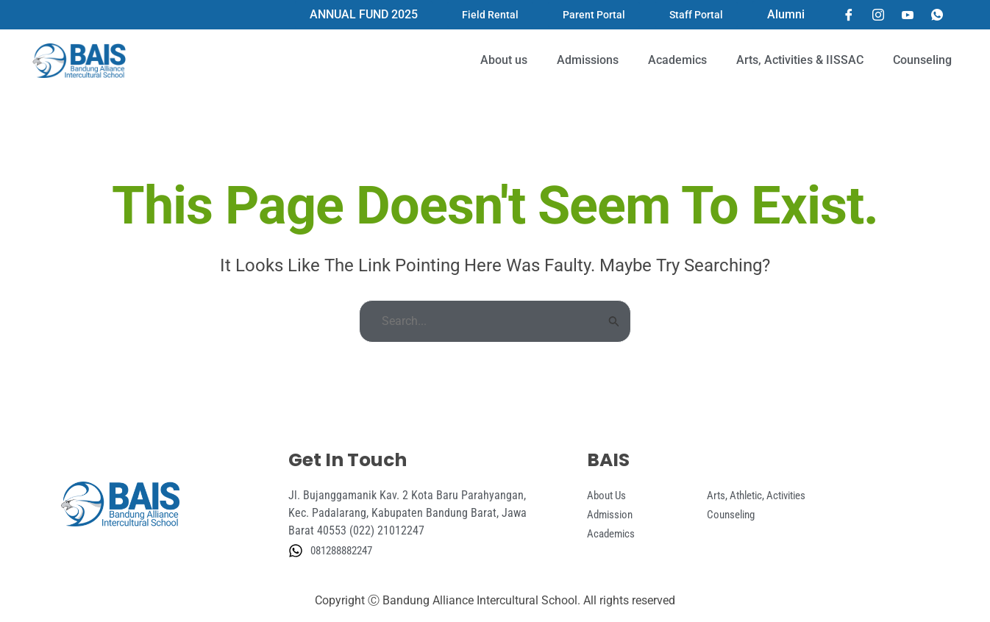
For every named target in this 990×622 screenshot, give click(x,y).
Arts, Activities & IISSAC (799, 60)
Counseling (922, 60)
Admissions (588, 60)
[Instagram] (878, 15)
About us (503, 60)
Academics (677, 60)
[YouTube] (908, 15)
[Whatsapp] (937, 15)
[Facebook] (849, 15)
